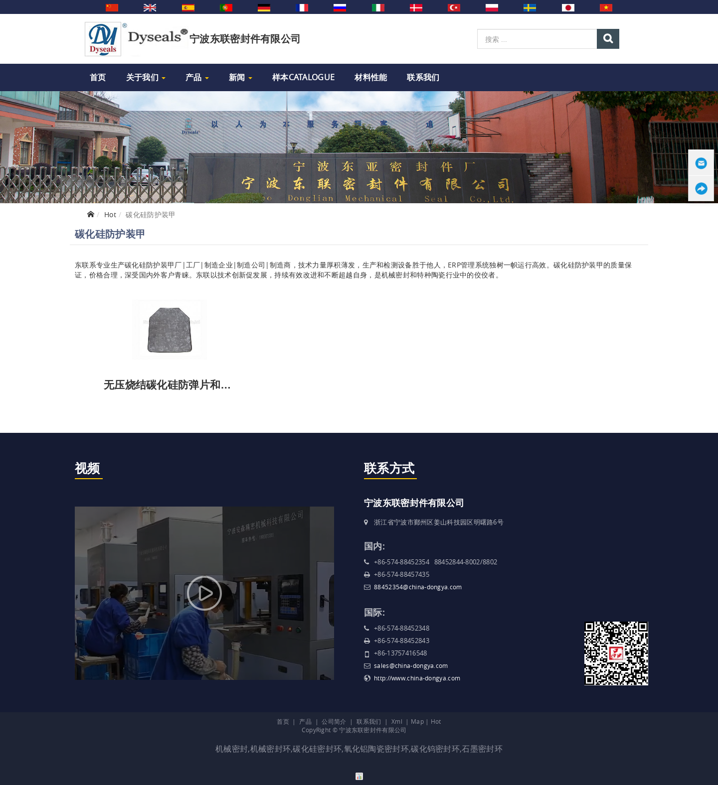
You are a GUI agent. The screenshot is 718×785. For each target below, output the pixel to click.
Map (417, 721)
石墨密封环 (482, 748)
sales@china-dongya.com (411, 665)
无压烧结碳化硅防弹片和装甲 (173, 385)
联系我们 (423, 77)
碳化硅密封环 (317, 748)
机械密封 (231, 748)
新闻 (240, 77)
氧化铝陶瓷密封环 (376, 748)
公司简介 (334, 721)
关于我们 (146, 77)
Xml (396, 721)
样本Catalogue (303, 77)
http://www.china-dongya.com (417, 678)
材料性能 (371, 77)
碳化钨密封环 (435, 748)
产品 (197, 77)
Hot (110, 214)
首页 (98, 77)
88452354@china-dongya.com (418, 587)
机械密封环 (270, 748)
